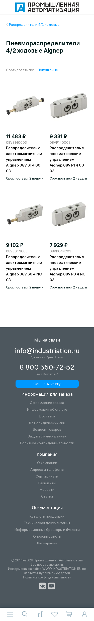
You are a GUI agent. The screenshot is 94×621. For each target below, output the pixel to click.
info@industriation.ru (47, 351)
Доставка (47, 416)
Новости (47, 490)
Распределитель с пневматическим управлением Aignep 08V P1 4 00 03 (67, 159)
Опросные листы (47, 536)
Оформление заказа (47, 403)
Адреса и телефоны (47, 470)
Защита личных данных (47, 436)
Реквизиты (47, 483)
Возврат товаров (47, 429)
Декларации (47, 543)
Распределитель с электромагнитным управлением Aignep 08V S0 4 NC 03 (24, 268)
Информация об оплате (47, 409)
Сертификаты (47, 476)
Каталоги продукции (47, 516)
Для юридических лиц (47, 423)
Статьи (47, 496)
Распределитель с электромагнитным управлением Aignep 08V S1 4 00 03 (24, 159)
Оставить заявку (47, 384)
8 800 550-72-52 (47, 367)
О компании (47, 463)
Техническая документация (47, 523)
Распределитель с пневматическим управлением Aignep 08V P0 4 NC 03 (67, 268)
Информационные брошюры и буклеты (47, 530)
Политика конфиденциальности (47, 443)
